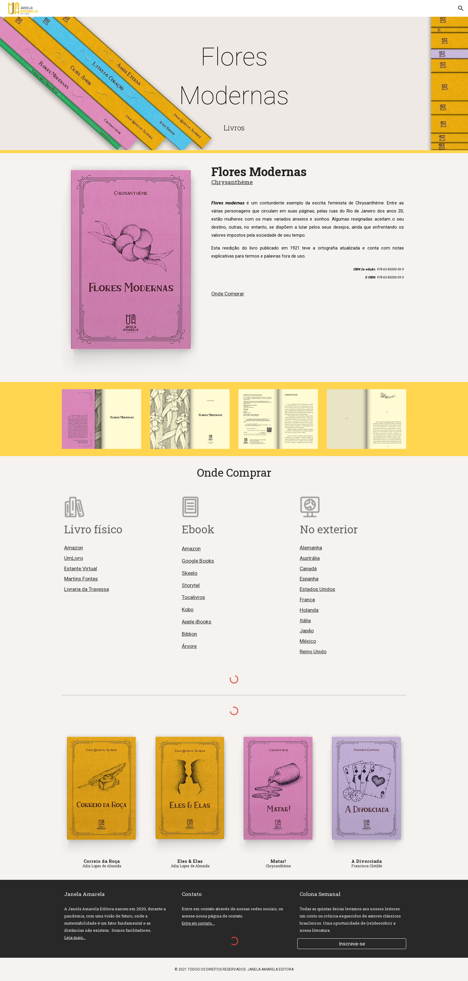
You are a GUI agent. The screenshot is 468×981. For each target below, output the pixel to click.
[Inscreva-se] (352, 943)
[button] (461, 8)
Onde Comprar (227, 294)
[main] (234, 76)
